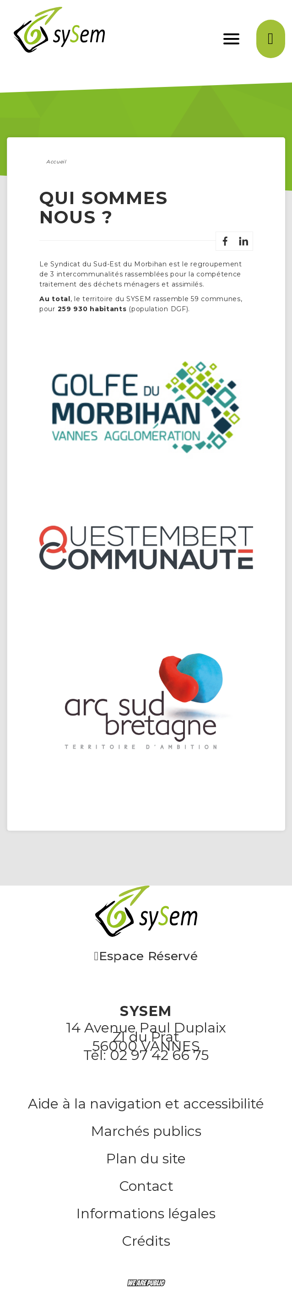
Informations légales (146, 1213)
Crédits (146, 1240)
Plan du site (146, 1158)
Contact (146, 1186)
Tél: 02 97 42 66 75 (146, 1055)
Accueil (56, 162)
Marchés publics (146, 1131)
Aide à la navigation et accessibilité (146, 1103)
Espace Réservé (146, 957)
